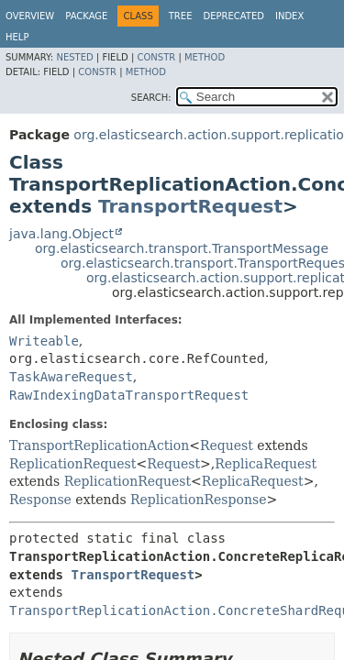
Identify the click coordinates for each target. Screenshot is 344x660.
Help (17, 37)
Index (289, 16)
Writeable (44, 341)
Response (40, 499)
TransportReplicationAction (99, 445)
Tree (181, 16)
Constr (156, 57)
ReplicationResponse (198, 499)
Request (226, 445)
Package (86, 16)
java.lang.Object (61, 233)
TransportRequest (190, 206)
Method (204, 57)
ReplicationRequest (72, 463)
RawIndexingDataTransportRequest (129, 395)
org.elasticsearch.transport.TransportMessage (181, 248)
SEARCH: (151, 98)
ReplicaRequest (265, 463)
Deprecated (233, 16)
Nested (74, 57)
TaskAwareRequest (71, 376)
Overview (30, 16)
